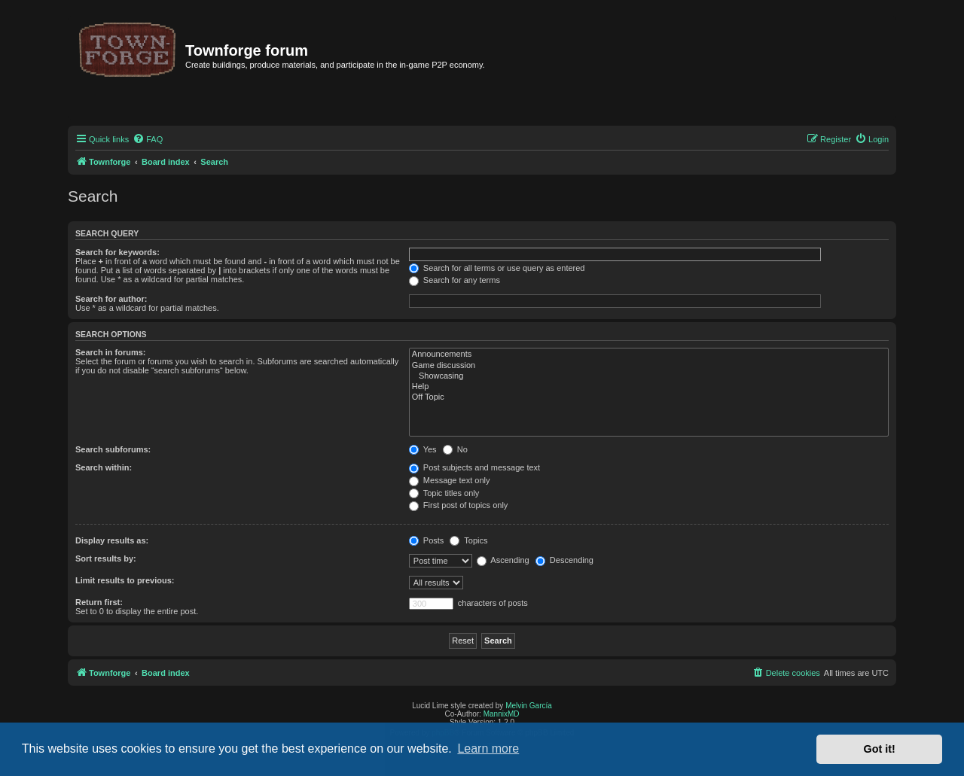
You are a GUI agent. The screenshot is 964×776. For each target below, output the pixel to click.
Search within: (103, 467)
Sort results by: (105, 558)
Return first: (99, 602)
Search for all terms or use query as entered (497, 267)
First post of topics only (458, 505)
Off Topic (648, 397)
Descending (564, 560)
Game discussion (648, 366)
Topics (468, 540)
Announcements (648, 354)
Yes (423, 449)
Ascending (503, 560)
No (455, 449)
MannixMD (502, 714)
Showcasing (648, 376)
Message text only (449, 480)
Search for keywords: (117, 252)
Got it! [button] (879, 749)
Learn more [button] (488, 748)
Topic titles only (444, 493)
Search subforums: (113, 449)
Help (648, 387)
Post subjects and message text (474, 467)
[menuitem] (148, 139)
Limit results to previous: (124, 580)
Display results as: (111, 540)
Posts (426, 540)
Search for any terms (454, 280)
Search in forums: (110, 352)
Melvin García (528, 705)
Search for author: (111, 298)
